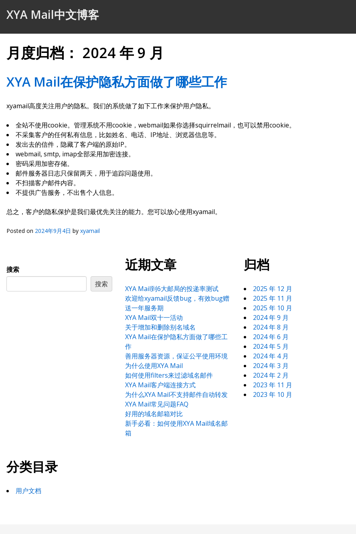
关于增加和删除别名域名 (160, 327)
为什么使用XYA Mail (154, 365)
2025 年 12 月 (272, 288)
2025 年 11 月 (272, 298)
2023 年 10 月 (272, 394)
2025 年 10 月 (272, 307)
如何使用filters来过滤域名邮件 (169, 375)
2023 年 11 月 (272, 384)
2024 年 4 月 (271, 356)
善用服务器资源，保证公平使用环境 (176, 356)
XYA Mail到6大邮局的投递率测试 (171, 288)
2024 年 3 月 (271, 365)
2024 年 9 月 (271, 317)
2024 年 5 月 (271, 346)
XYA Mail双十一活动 (154, 317)
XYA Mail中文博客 (52, 14)
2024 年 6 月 (271, 336)
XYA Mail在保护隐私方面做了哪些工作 (116, 81)
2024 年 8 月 (271, 327)
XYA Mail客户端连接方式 (160, 384)
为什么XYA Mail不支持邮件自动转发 (176, 394)
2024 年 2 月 (271, 375)
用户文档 (28, 490)
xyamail (90, 231)
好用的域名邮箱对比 (154, 413)
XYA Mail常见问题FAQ (156, 404)
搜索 (12, 269)
